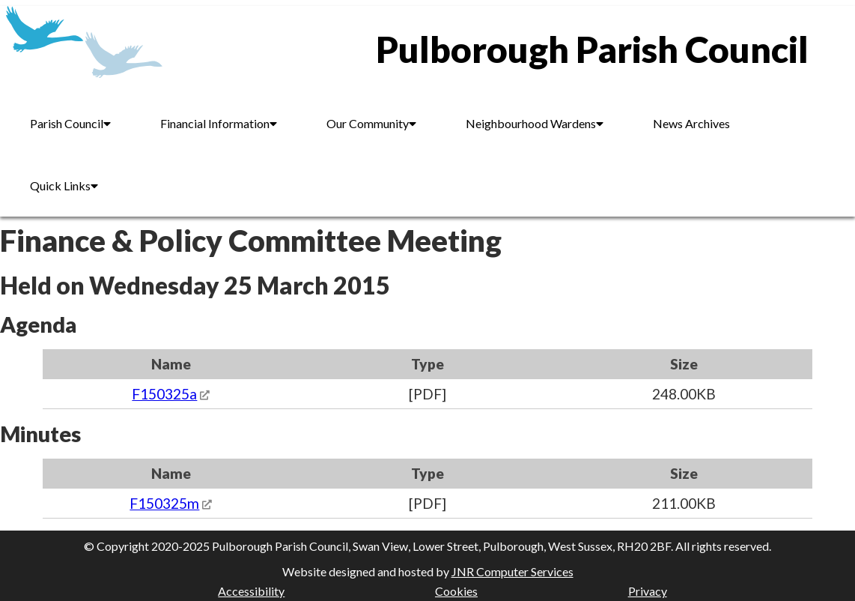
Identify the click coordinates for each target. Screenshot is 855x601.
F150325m (164, 503)
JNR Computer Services (512, 571)
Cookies (456, 591)
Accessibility (251, 591)
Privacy (647, 591)
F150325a (164, 393)
